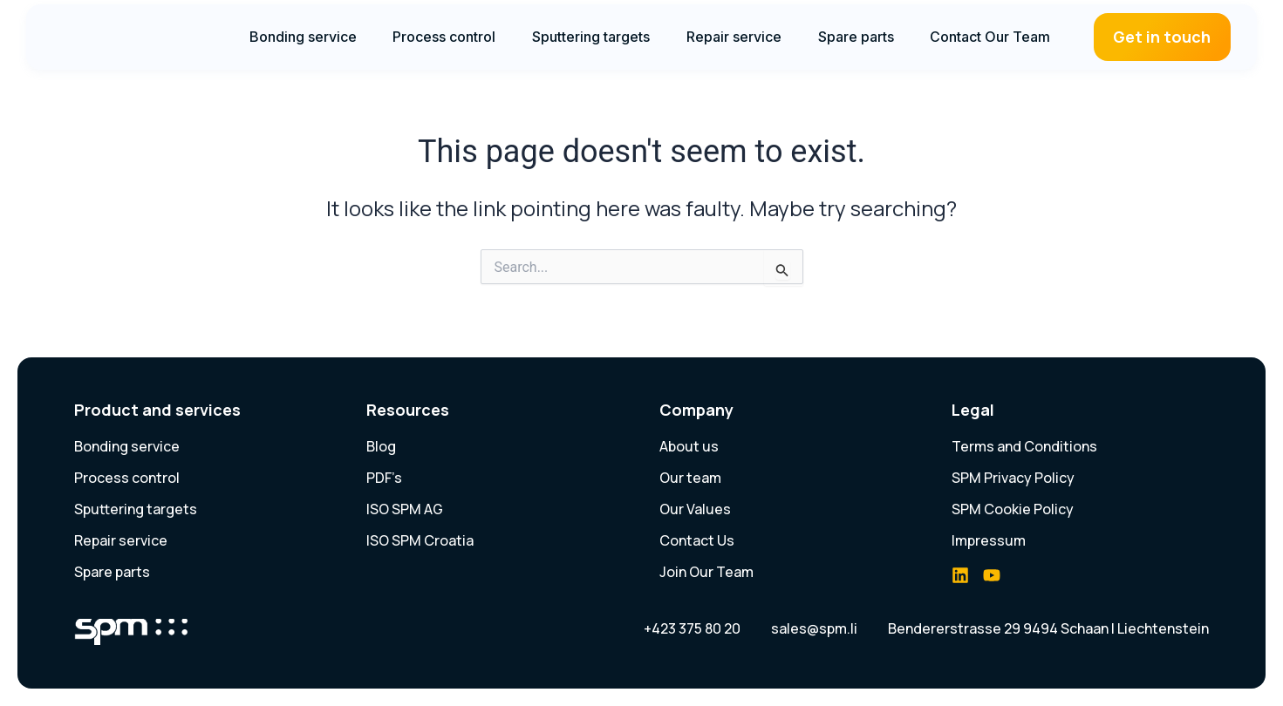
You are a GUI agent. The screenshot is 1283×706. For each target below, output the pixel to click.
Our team (690, 477)
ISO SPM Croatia (420, 540)
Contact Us (696, 540)
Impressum (989, 540)
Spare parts (856, 36)
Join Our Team (706, 571)
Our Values (695, 509)
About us (689, 446)
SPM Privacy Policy (1013, 477)
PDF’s (384, 477)
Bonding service (303, 36)
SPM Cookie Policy (1013, 509)
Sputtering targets (591, 36)
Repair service (733, 36)
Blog (381, 446)
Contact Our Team (990, 36)
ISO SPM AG (404, 509)
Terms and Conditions (1024, 446)
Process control (443, 36)
